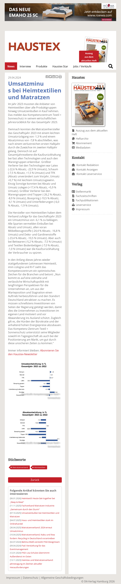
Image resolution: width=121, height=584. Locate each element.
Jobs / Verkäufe (82, 66)
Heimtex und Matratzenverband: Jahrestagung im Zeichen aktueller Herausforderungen (31, 564)
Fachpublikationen (87, 200)
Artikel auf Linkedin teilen (53, 77)
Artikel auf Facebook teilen (47, 77)
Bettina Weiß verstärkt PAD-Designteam (41, 541)
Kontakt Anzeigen (87, 169)
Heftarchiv (82, 138)
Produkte (41, 66)
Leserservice (83, 205)
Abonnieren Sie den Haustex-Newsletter (33, 352)
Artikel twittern (50, 77)
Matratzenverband (20, 467)
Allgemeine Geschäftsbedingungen (62, 577)
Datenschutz (30, 577)
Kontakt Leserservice (89, 174)
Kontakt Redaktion (87, 165)
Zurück (35, 480)
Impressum (83, 209)
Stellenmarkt (83, 191)
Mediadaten (83, 147)
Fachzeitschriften (86, 196)
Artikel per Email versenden (57, 77)
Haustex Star (60, 66)
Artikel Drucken (60, 77)
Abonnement (84, 143)
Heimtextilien (39, 467)
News (11, 66)
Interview (25, 66)
